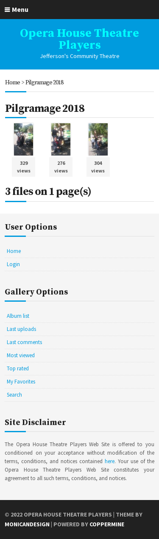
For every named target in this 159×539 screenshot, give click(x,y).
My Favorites (21, 381)
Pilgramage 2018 (44, 82)
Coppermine (106, 524)
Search (14, 394)
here (109, 461)
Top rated (18, 368)
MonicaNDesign (27, 524)
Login (13, 264)
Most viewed (21, 355)
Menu (20, 9)
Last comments (24, 342)
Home (12, 82)
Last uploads (21, 329)
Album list (18, 316)
